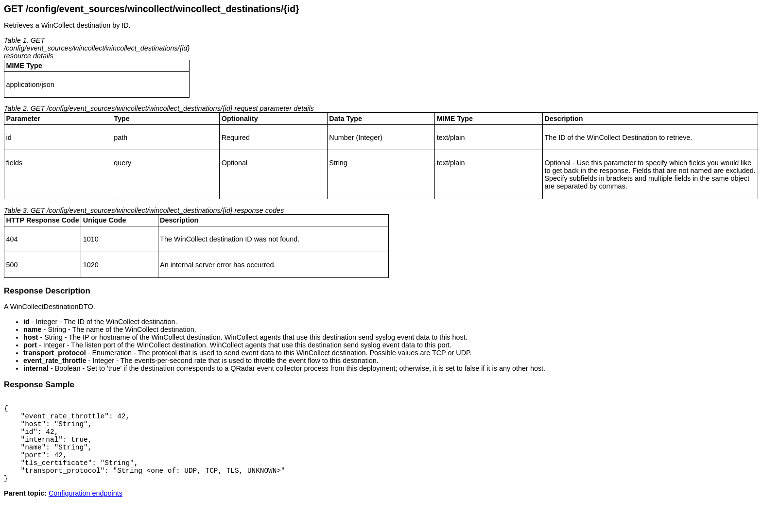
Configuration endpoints (85, 509)
